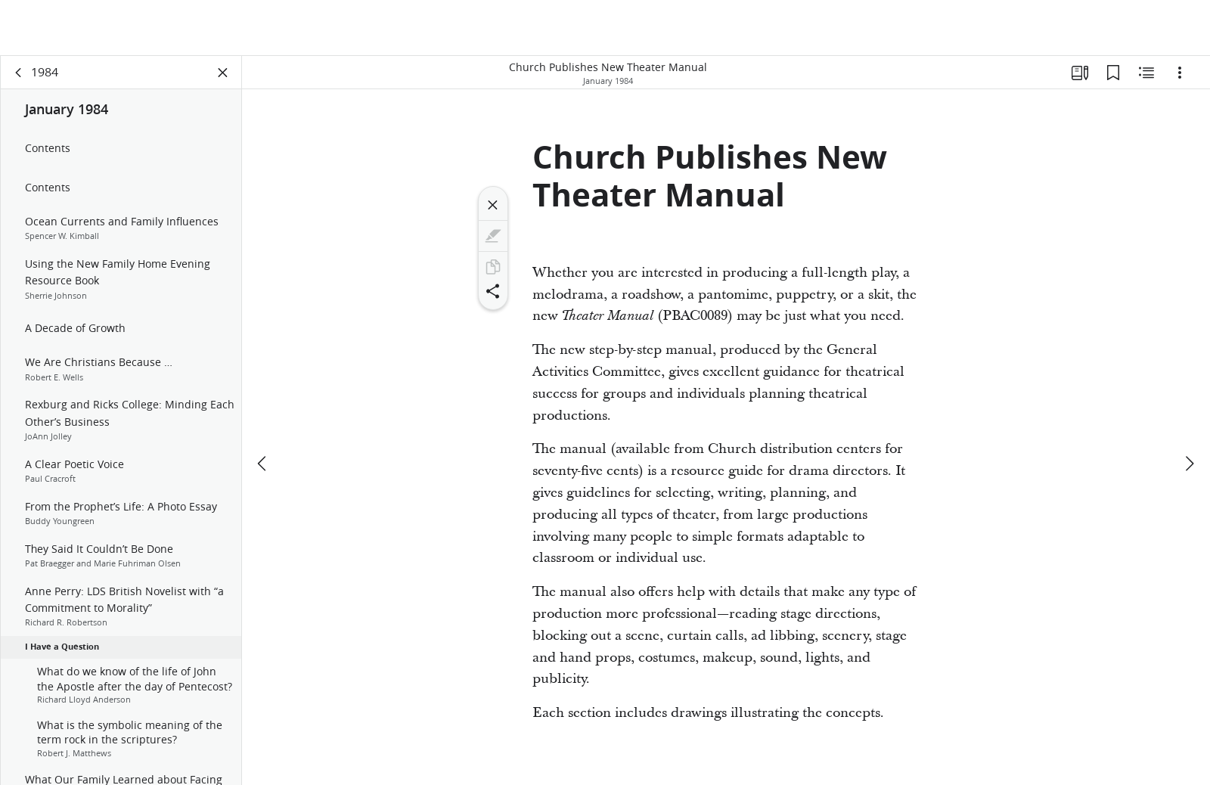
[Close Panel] (223, 73)
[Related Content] (1146, 72)
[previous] (263, 407)
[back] (19, 73)
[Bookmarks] (1113, 72)
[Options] (1180, 72)
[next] (1189, 407)
